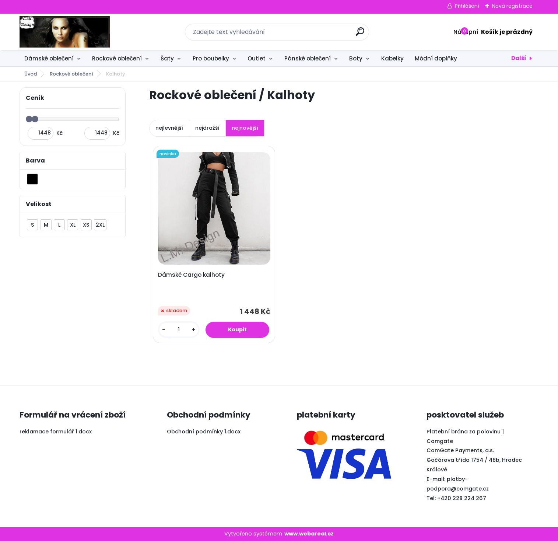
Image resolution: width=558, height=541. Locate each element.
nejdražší (207, 128)
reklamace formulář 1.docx (56, 431)
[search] (360, 34)
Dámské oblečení (49, 58)
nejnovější (245, 128)
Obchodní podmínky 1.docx (204, 431)
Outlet (257, 58)
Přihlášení (467, 6)
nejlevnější (169, 128)
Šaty (167, 58)
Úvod (30, 73)
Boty (355, 58)
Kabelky (392, 58)
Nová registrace (512, 6)
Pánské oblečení (307, 58)
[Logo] (65, 32)
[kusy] (179, 329)
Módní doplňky (436, 58)
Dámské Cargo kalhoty (191, 275)
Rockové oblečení (117, 58)
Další (518, 58)
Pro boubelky (211, 58)
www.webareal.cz (309, 533)
